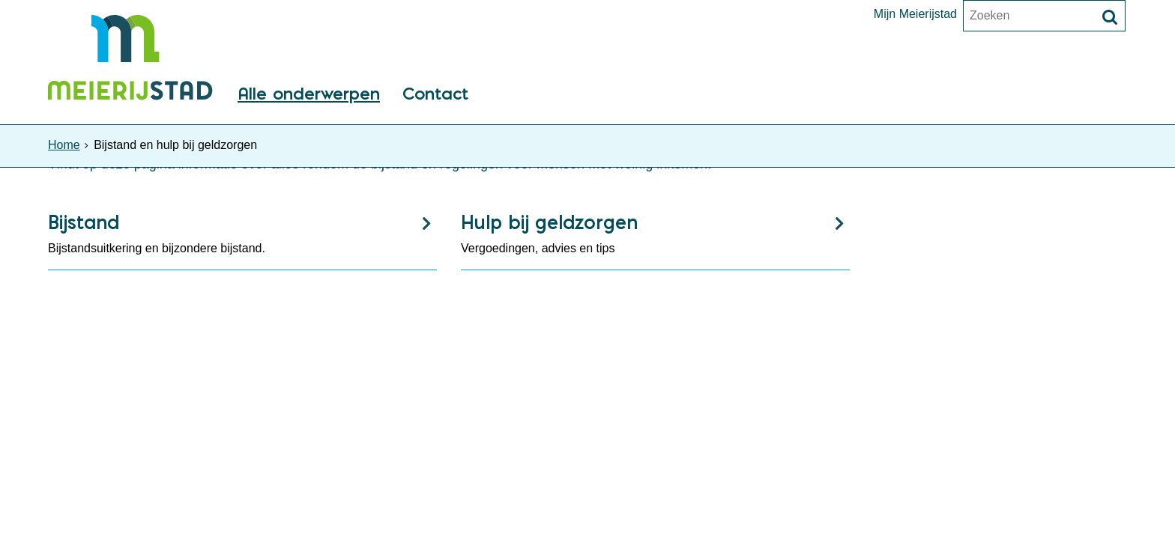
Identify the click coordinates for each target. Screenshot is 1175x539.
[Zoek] (1110, 17)
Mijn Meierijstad (915, 14)
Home (64, 144)
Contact (435, 94)
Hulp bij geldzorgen (549, 222)
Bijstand (83, 222)
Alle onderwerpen (309, 94)
